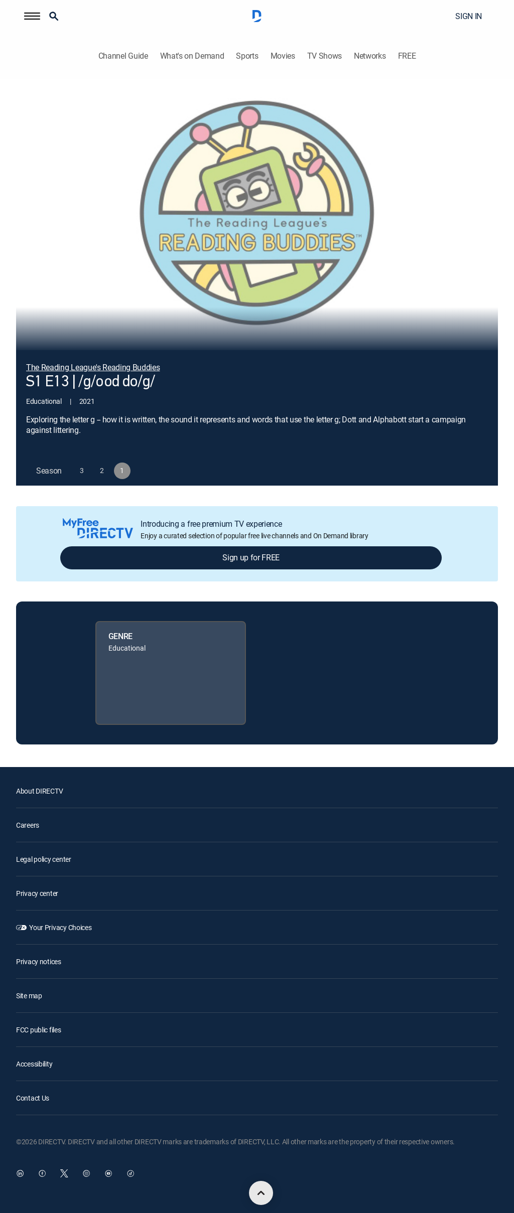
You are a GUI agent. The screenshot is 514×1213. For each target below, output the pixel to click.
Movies (283, 56)
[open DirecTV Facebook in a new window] (42, 1173)
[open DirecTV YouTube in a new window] (108, 1173)
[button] (32, 16)
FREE (407, 56)
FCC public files (38, 1029)
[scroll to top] (261, 1193)
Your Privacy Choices (60, 927)
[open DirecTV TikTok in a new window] (130, 1173)
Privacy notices (38, 961)
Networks (370, 56)
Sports (247, 56)
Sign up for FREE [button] (251, 557)
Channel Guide (123, 56)
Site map (29, 995)
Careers (27, 825)
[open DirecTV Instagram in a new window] (86, 1173)
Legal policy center (43, 859)
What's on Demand (192, 56)
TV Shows (324, 56)
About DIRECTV (39, 791)
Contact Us (32, 1098)
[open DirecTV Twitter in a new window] (64, 1173)
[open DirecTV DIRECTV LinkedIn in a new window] (20, 1173)
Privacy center (37, 893)
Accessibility (34, 1064)
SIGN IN (468, 16)
